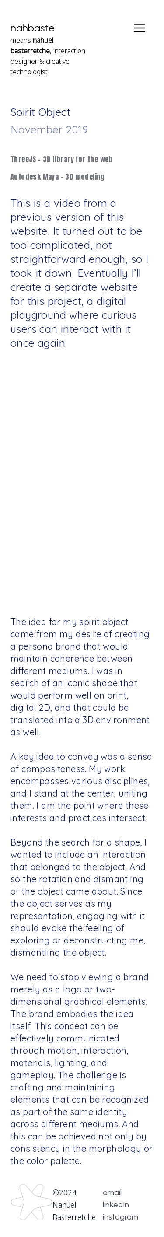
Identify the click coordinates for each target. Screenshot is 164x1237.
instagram (120, 1217)
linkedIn (116, 1204)
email (112, 1192)
